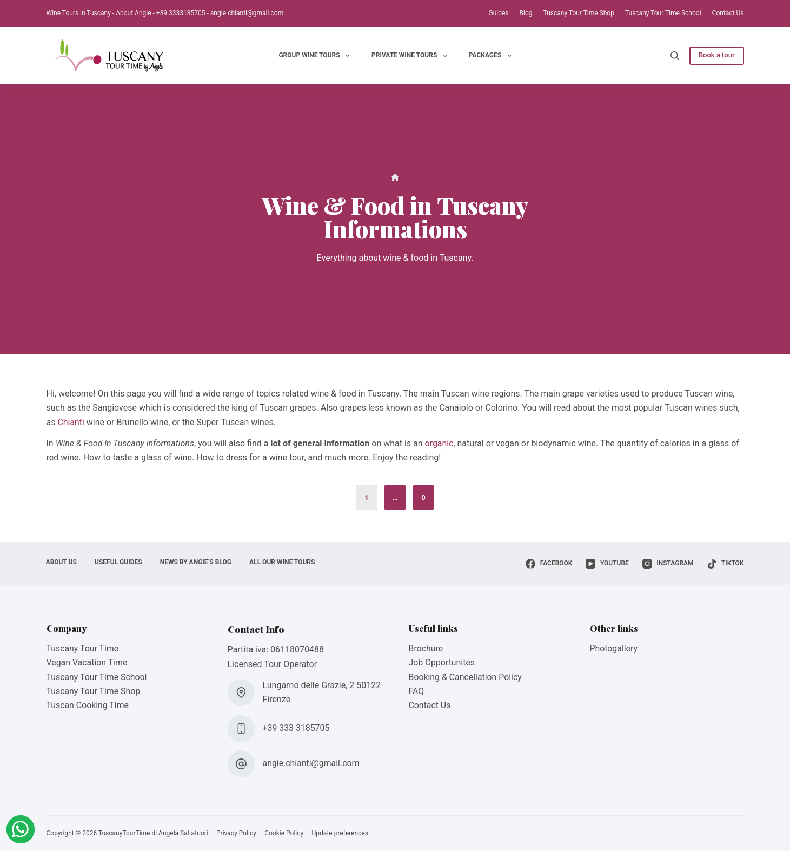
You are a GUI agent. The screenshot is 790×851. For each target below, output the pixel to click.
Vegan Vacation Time (87, 662)
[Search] (674, 55)
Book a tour (717, 55)
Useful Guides (120, 562)
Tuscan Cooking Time (88, 705)
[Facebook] (549, 563)
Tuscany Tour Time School (663, 13)
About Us (62, 562)
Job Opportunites (442, 662)
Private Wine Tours (411, 55)
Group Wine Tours (316, 55)
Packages (492, 55)
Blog (526, 13)
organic (439, 443)
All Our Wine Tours (285, 562)
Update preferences (340, 833)
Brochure (426, 648)
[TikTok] (725, 563)
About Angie (133, 13)
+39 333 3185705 (296, 728)
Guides (499, 13)
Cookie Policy (283, 833)
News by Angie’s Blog (198, 562)
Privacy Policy (236, 833)
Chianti (70, 422)
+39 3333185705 (180, 13)
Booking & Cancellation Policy (466, 677)
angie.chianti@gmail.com (246, 13)
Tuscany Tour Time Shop (578, 13)
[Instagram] (668, 563)
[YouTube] (607, 563)
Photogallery (614, 648)
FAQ (416, 691)
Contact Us (728, 13)
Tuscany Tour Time (83, 648)
